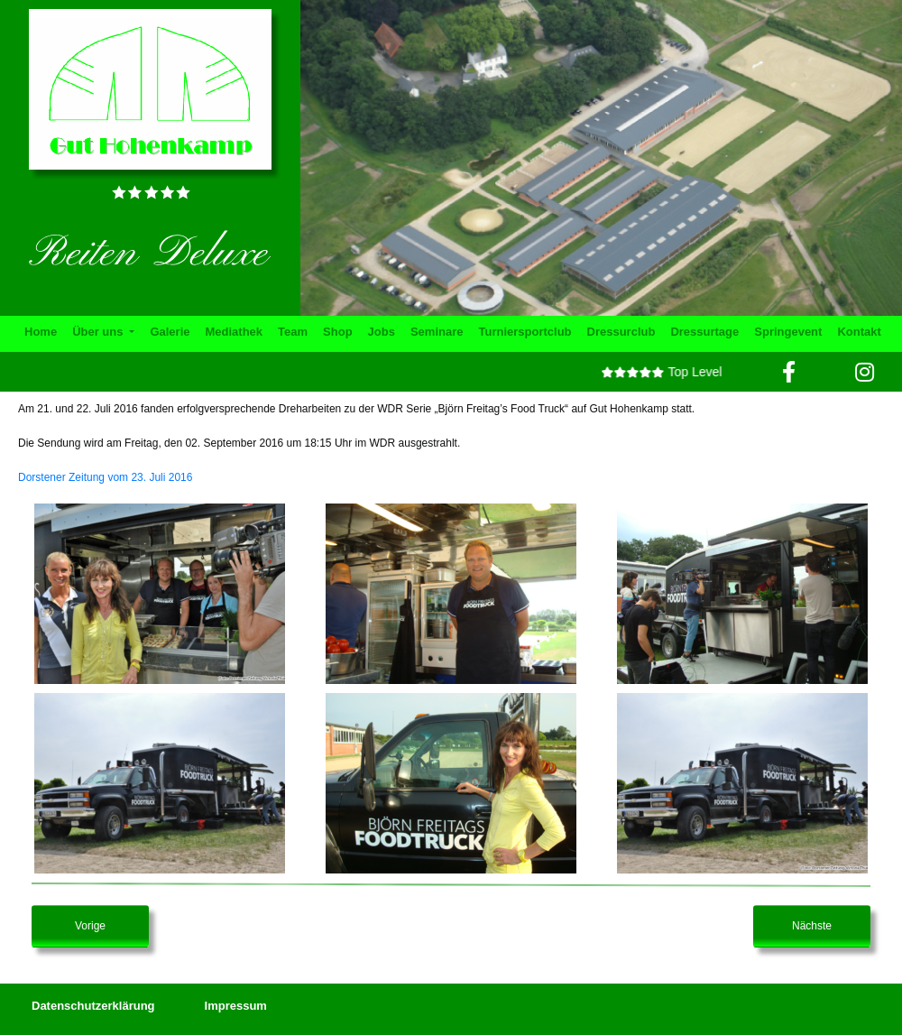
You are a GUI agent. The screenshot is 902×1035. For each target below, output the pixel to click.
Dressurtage (704, 331)
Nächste (812, 925)
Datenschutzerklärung (93, 1005)
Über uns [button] (99, 331)
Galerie (169, 331)
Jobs (381, 331)
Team (293, 331)
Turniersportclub (524, 331)
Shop (338, 331)
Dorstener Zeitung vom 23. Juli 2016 (105, 477)
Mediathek (234, 331)
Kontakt (858, 331)
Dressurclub (621, 331)
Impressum (236, 1005)
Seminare (437, 331)
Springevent (788, 331)
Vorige (90, 925)
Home (40, 331)
